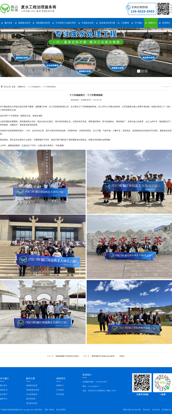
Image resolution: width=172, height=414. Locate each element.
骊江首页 (6, 23)
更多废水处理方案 (105, 23)
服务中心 (3, 399)
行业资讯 (60, 390)
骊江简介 (3, 385)
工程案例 (123, 23)
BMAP (146, 410)
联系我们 (164, 23)
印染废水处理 (85, 23)
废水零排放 (30, 399)
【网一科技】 (49, 410)
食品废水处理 (31, 403)
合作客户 (3, 394)
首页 (14, 87)
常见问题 (60, 394)
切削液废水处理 (41, 23)
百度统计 (166, 410)
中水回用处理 (31, 394)
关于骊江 (137, 23)
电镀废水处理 (22, 23)
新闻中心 (150, 23)
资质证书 (3, 390)
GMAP (156, 410)
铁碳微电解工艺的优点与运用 (63, 356)
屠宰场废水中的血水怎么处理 (99, 356)
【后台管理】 (60, 410)
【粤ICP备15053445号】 (132, 410)
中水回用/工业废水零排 (64, 23)
